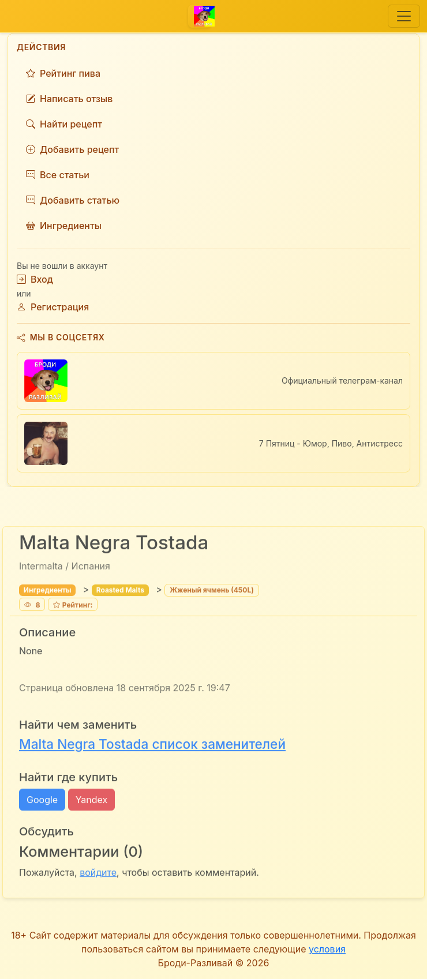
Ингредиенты (64, 225)
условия (327, 949)
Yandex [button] (92, 801)
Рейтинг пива (63, 73)
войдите (98, 874)
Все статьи (57, 175)
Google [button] (42, 801)
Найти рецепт (64, 124)
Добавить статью (72, 200)
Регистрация (53, 307)
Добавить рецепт (72, 149)
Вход (35, 279)
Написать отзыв (69, 98)
